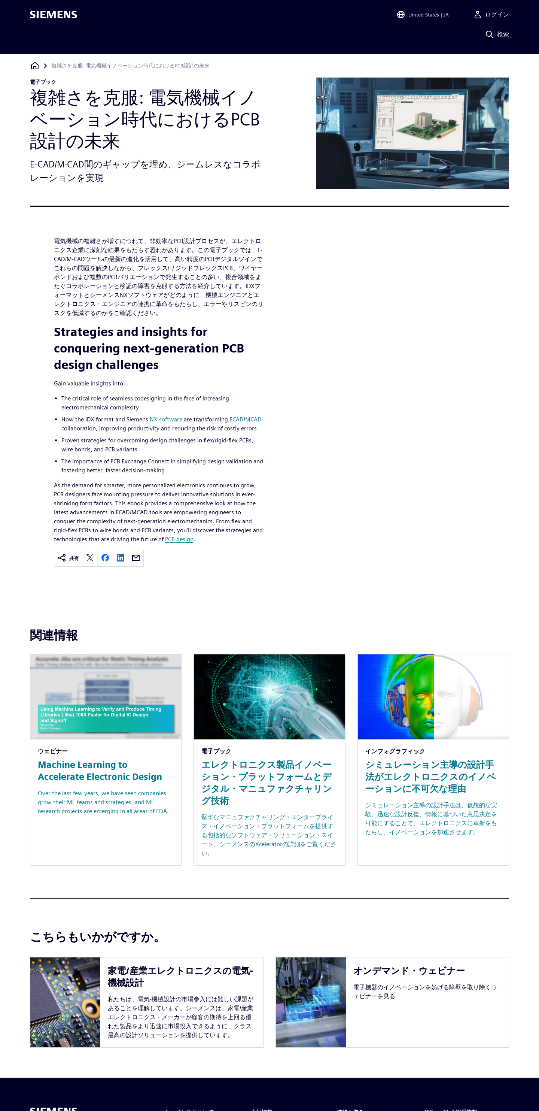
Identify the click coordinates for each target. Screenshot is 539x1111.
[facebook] (105, 558)
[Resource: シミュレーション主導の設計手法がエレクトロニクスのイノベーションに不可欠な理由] (433, 760)
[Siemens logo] (53, 16)
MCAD (253, 419)
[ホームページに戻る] (34, 65)
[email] (135, 558)
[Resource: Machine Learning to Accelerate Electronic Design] (106, 760)
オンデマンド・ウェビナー (409, 968)
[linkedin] (120, 558)
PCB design (179, 539)
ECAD (236, 419)
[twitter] (89, 558)
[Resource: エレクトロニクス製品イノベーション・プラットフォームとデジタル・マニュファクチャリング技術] (269, 760)
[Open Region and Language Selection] (422, 16)
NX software (166, 419)
